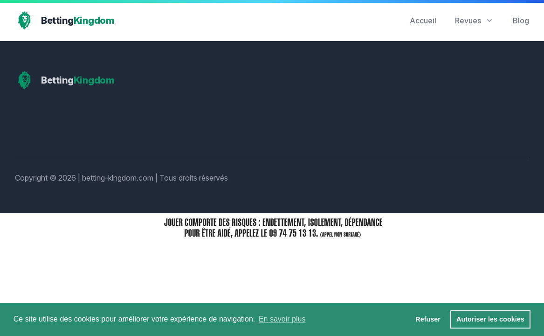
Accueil (423, 20)
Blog (521, 20)
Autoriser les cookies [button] (490, 319)
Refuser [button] (428, 319)
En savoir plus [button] (282, 319)
